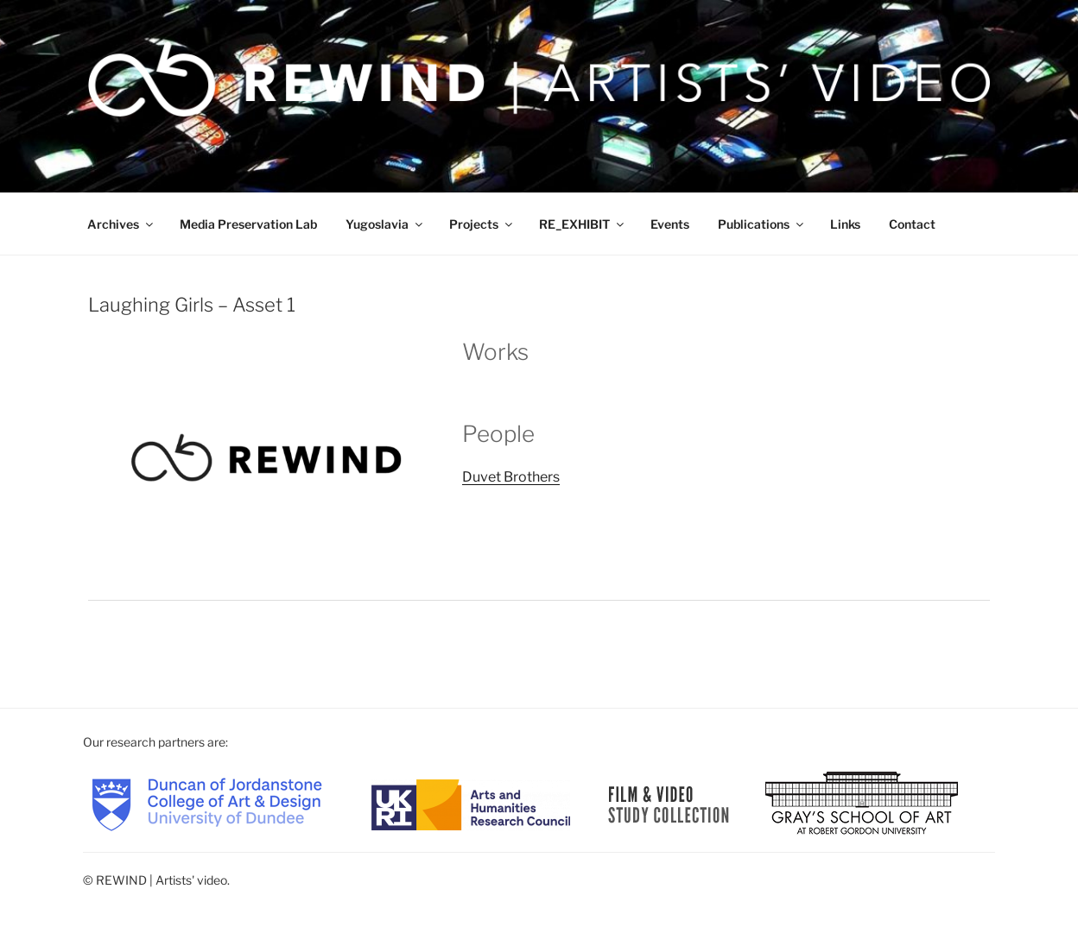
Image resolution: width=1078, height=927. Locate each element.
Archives (121, 224)
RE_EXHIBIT (582, 224)
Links (845, 224)
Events (669, 224)
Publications (762, 224)
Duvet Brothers (511, 477)
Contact (912, 224)
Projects (482, 224)
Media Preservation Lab (248, 224)
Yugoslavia (385, 224)
